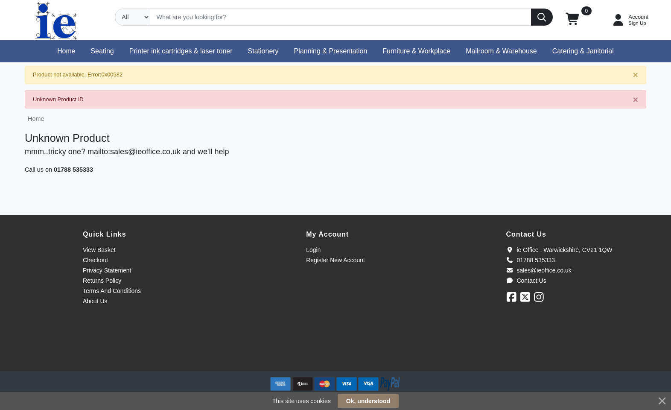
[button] (573, 20)
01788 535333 (73, 169)
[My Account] (629, 20)
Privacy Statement (107, 270)
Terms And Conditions (112, 290)
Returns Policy (102, 280)
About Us (95, 301)
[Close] (635, 75)
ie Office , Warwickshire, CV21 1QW (559, 249)
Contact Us (526, 280)
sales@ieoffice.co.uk (538, 270)
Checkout (95, 260)
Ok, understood (368, 401)
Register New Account (335, 260)
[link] (335, 355)
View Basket (99, 249)
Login (313, 249)
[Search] (340, 17)
